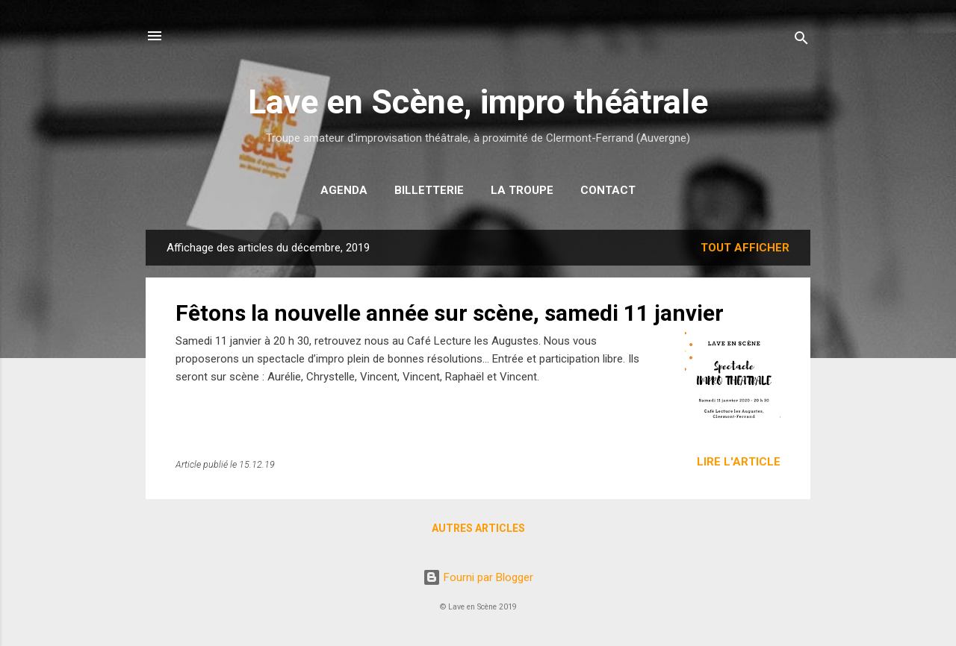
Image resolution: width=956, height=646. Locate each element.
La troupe (522, 190)
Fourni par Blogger (478, 577)
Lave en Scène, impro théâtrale (478, 102)
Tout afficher (745, 247)
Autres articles (478, 528)
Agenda (343, 190)
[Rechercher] (801, 40)
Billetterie (429, 190)
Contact (608, 190)
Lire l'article (738, 461)
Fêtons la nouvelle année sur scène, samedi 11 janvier (450, 313)
